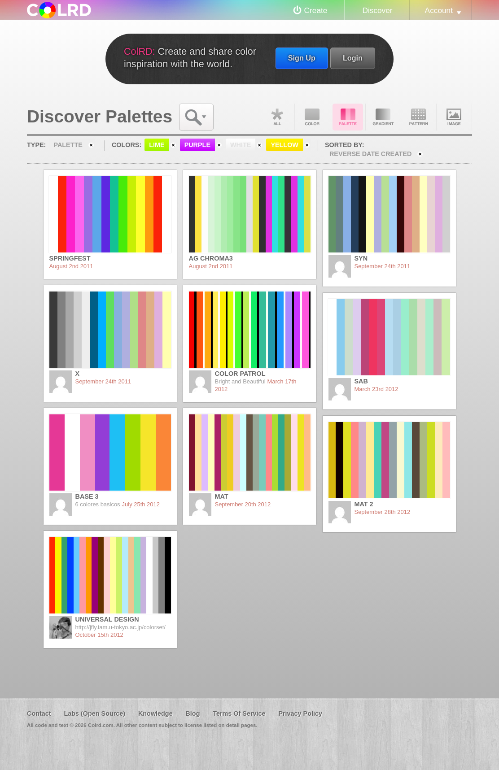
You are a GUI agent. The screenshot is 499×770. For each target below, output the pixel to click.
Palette (348, 117)
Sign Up (301, 58)
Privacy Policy (300, 713)
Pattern (418, 117)
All (277, 117)
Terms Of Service (239, 713)
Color (312, 117)
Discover (377, 10)
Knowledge (155, 713)
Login (353, 58)
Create (316, 10)
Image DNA (454, 117)
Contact (39, 713)
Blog (192, 713)
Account (439, 10)
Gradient (383, 117)
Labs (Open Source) (94, 713)
